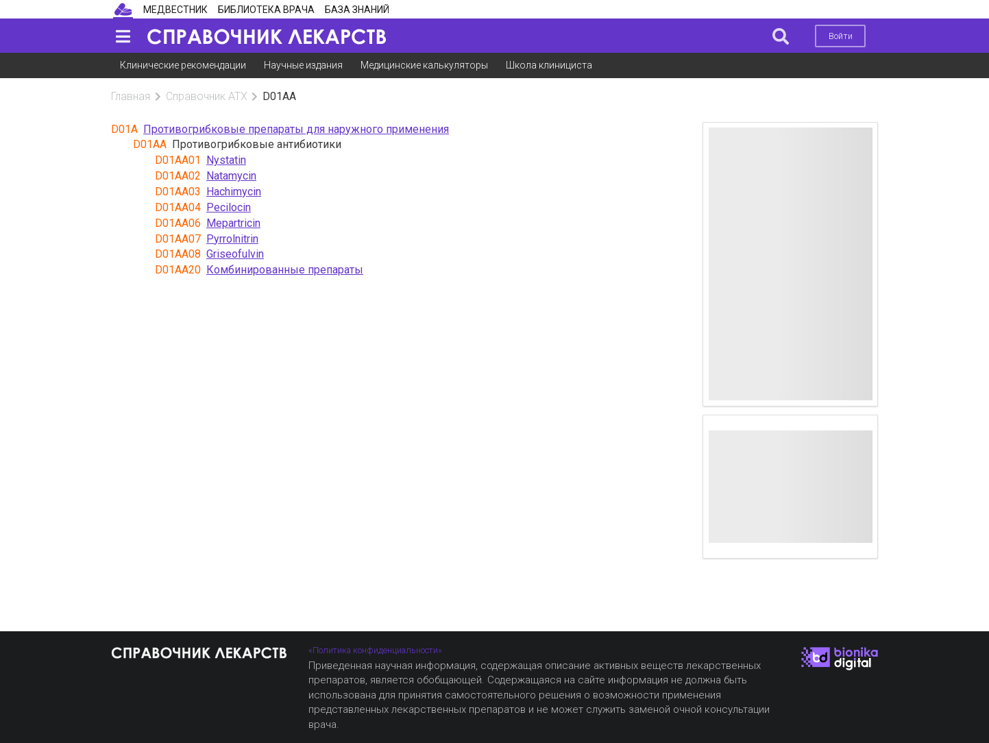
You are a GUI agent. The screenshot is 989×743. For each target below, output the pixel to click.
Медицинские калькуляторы (424, 65)
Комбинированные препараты (284, 269)
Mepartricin (233, 223)
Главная (130, 96)
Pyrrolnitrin (232, 238)
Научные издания (303, 65)
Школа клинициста (549, 65)
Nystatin (226, 160)
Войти (841, 36)
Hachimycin (233, 191)
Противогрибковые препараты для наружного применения (296, 129)
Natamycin (231, 175)
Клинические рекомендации (183, 65)
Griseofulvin (235, 253)
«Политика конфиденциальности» (375, 650)
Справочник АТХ (206, 96)
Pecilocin (228, 207)
